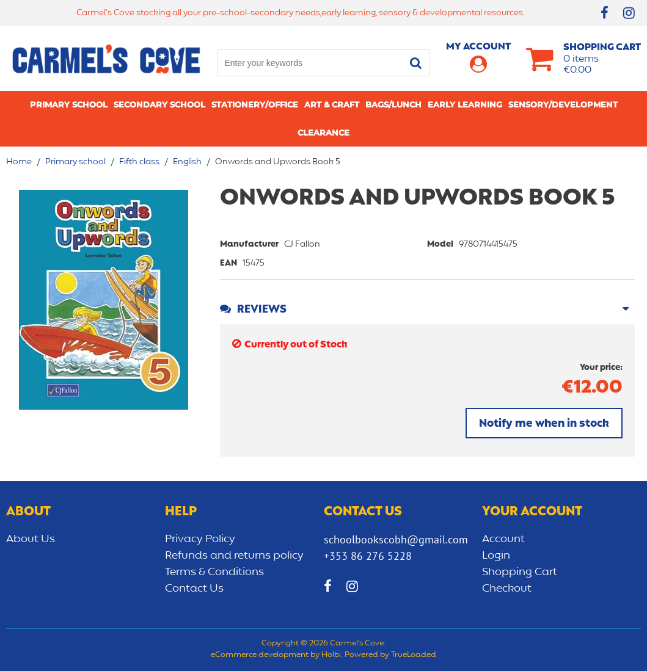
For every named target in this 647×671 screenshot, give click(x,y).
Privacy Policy (200, 539)
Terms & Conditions (214, 572)
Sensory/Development (563, 104)
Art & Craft (331, 104)
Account (503, 539)
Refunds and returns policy (234, 555)
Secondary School (159, 104)
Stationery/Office (254, 104)
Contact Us (194, 588)
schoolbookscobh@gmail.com (396, 539)
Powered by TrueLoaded (390, 655)
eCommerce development (260, 655)
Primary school (69, 104)
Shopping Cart (519, 572)
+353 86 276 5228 (368, 556)
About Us (30, 539)
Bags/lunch (393, 104)
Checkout (507, 588)
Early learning (465, 104)
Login (496, 555)
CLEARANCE (323, 132)
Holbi (331, 655)
